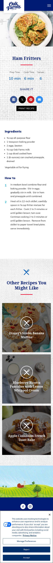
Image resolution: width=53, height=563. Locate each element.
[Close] (49, 515)
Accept (26, 557)
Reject (27, 549)
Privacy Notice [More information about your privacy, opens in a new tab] (29, 535)
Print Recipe (26, 108)
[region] (26, 537)
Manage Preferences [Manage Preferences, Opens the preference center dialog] (26, 541)
